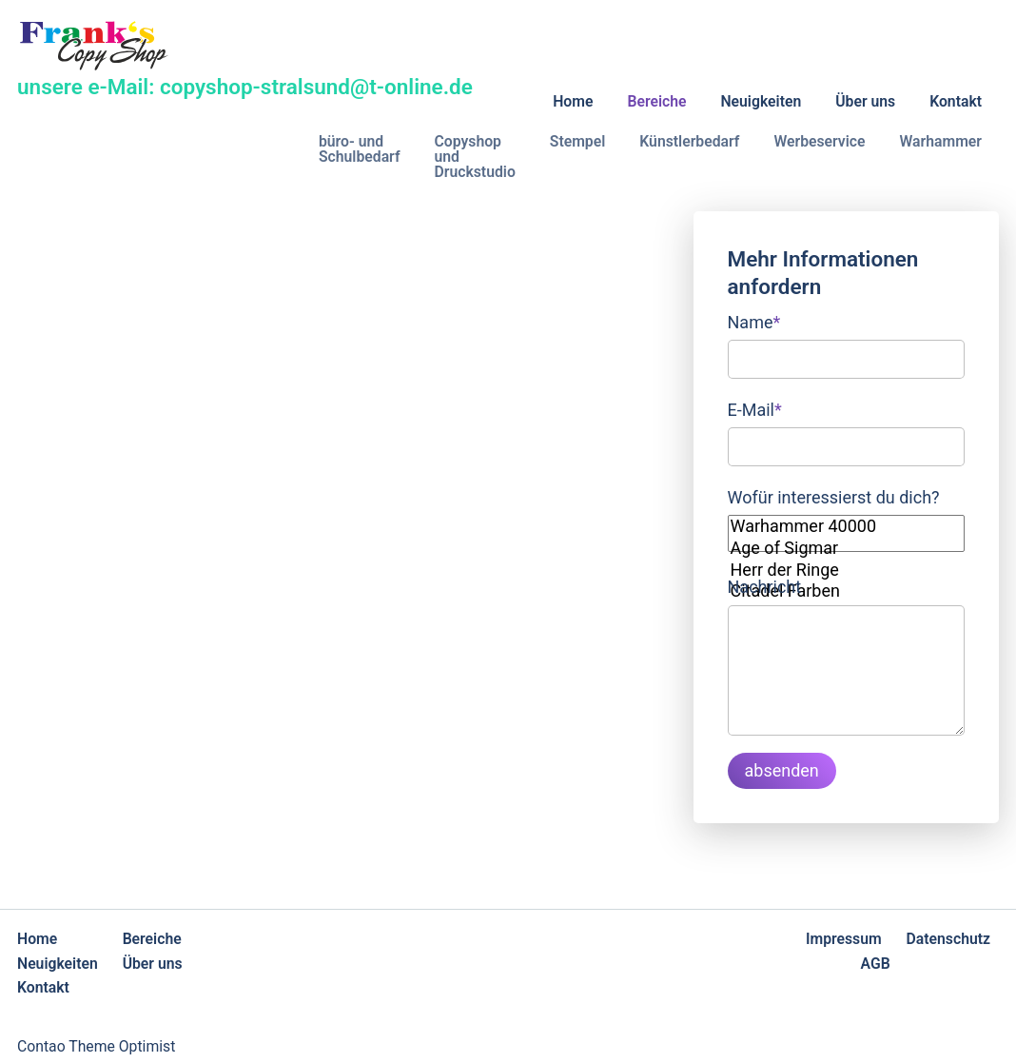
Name (754, 320)
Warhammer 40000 (847, 527)
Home (573, 101)
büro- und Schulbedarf (360, 149)
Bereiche (656, 101)
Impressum (844, 939)
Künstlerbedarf (689, 141)
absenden (782, 770)
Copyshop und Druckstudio (475, 156)
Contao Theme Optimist (96, 1046)
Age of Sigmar (847, 549)
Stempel (578, 141)
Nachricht (765, 587)
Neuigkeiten (760, 101)
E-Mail (755, 408)
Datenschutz (948, 939)
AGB (875, 964)
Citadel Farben (847, 591)
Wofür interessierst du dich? (834, 497)
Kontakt (955, 101)
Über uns (865, 101)
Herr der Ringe (847, 570)
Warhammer (941, 141)
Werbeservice (819, 141)
